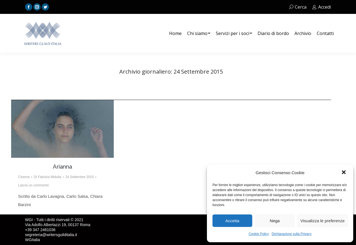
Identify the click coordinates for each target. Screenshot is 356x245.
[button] (344, 172)
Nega (275, 220)
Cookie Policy (259, 234)
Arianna (62, 166)
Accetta (232, 220)
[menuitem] (175, 33)
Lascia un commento (33, 185)
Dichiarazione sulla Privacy (292, 234)
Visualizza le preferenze (322, 220)
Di (47, 177)
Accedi (321, 7)
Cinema (23, 177)
